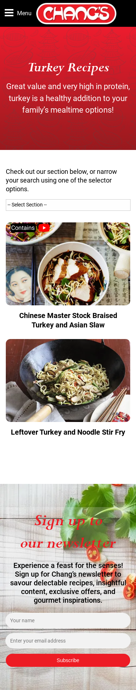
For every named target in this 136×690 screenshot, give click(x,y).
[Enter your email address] (68, 640)
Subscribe (68, 660)
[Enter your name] (68, 620)
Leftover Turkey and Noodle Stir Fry (68, 432)
